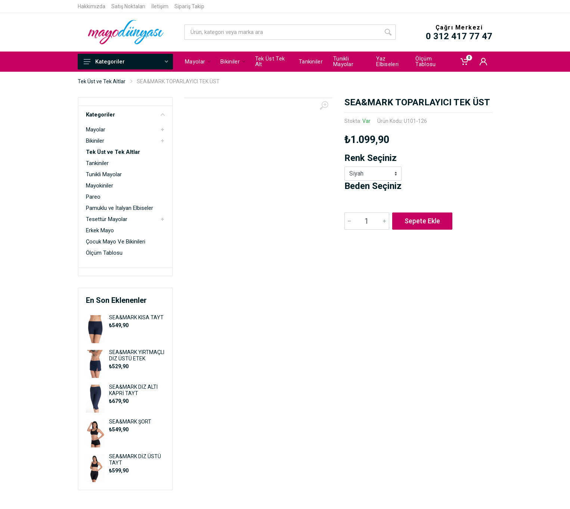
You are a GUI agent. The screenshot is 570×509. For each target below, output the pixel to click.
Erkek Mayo (100, 230)
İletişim (159, 6)
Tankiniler (97, 163)
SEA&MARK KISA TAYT (136, 317)
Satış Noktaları (128, 6)
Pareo (93, 196)
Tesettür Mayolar (106, 219)
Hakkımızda (91, 6)
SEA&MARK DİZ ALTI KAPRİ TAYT (133, 390)
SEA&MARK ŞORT (130, 422)
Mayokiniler (99, 185)
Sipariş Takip (189, 6)
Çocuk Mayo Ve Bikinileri (115, 241)
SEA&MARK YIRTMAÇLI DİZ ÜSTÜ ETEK (136, 355)
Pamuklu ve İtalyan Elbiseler (119, 208)
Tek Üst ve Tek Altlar (102, 81)
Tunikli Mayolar (104, 174)
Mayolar (95, 129)
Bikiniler (95, 140)
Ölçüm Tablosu (104, 252)
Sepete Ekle (422, 221)
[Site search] (282, 32)
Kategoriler (126, 61)
